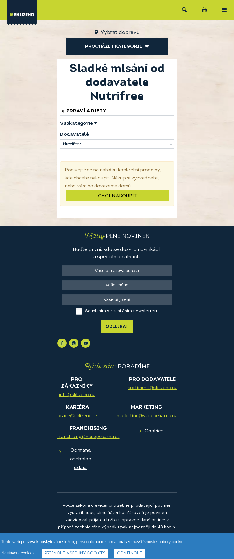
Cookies (154, 431)
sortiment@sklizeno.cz (152, 388)
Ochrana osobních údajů (80, 459)
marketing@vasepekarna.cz (147, 416)
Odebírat (117, 327)
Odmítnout (129, 553)
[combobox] (117, 144)
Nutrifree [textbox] (72, 144)
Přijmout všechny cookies (75, 553)
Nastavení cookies (17, 553)
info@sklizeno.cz (77, 395)
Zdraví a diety (83, 111)
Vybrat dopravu (119, 32)
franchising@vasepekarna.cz (88, 437)
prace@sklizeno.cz (77, 416)
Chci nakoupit (117, 196)
